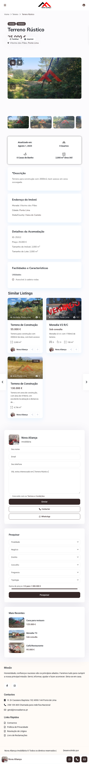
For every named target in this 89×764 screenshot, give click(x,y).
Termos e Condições (36, 496)
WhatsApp (44, 516)
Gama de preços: (16, 586)
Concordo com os (28, 496)
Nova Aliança (22, 349)
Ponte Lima (33, 43)
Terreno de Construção (24, 324)
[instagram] (15, 686)
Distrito (14, 557)
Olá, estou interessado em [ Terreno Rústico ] (44, 481)
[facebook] (7, 686)
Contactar (44, 509)
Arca (14, 376)
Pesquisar (44, 595)
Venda (11, 24)
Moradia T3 (31, 633)
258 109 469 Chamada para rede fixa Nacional (28, 705)
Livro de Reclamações (17, 735)
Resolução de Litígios (17, 731)
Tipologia (15, 580)
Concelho (15, 565)
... (13, 402)
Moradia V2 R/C (58, 324)
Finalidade (15, 542)
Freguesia (15, 572)
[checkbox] (10, 496)
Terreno (15, 14)
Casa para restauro (35, 620)
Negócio (14, 549)
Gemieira (16, 317)
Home (6, 14)
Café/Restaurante (34, 646)
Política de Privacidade (17, 727)
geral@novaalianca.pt (17, 710)
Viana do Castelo (33, 215)
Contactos (12, 723)
